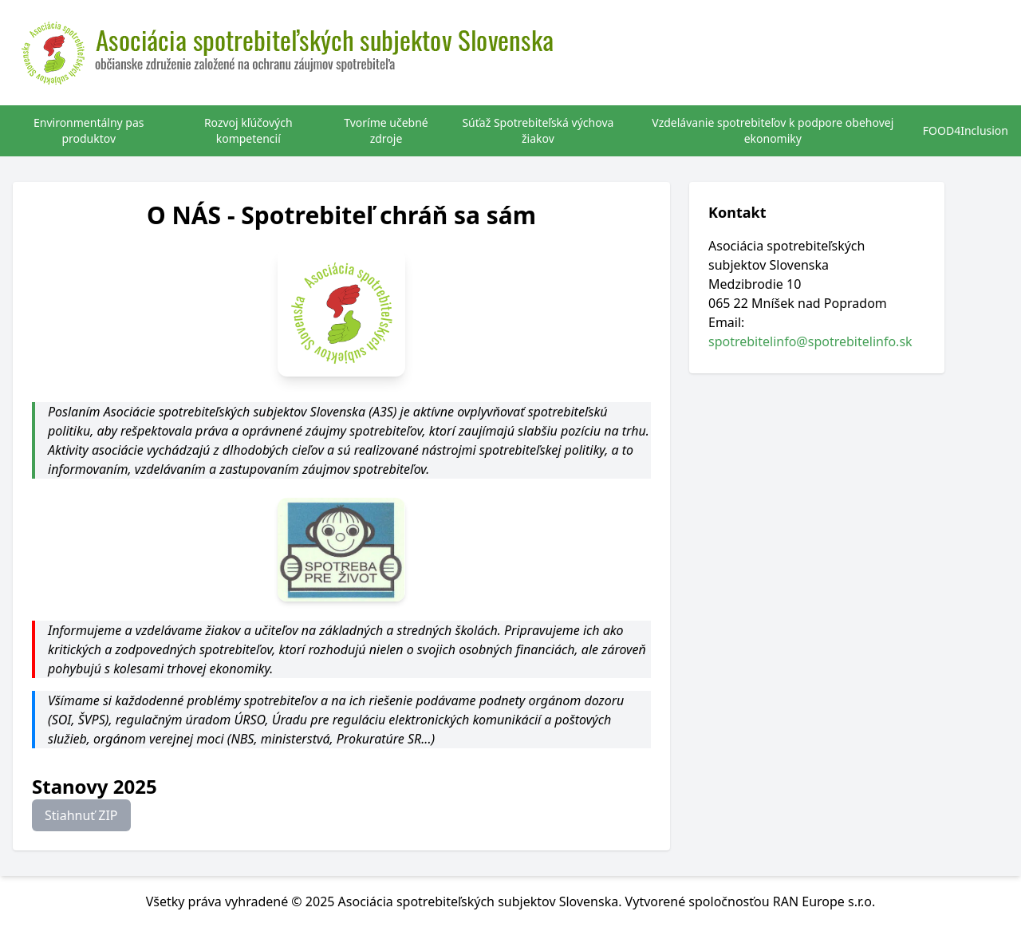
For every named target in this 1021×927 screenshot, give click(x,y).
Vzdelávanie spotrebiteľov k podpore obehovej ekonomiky (772, 130)
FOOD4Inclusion (965, 130)
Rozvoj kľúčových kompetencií (248, 130)
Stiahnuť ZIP (81, 815)
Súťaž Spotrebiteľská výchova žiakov (537, 130)
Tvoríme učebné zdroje (386, 130)
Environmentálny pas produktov (89, 130)
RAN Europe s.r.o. (824, 901)
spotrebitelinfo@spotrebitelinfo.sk (810, 341)
